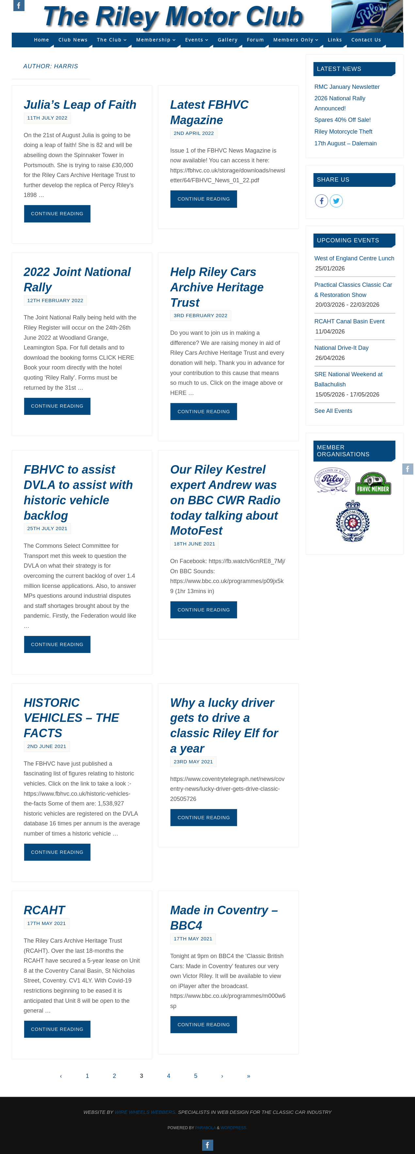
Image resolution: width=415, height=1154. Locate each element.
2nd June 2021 (47, 746)
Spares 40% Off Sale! (342, 120)
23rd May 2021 (193, 761)
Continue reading (57, 213)
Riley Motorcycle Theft (343, 131)
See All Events (333, 411)
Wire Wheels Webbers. (146, 1112)
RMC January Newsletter (347, 87)
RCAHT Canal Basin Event (349, 321)
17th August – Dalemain (345, 143)
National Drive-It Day (341, 348)
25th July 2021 (47, 528)
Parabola (205, 1128)
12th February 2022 (55, 300)
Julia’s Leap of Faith (80, 104)
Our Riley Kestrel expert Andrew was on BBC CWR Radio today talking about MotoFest (225, 500)
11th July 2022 (47, 118)
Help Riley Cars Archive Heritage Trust (216, 287)
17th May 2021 (46, 923)
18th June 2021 (194, 543)
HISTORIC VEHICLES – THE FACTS (71, 718)
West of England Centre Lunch (354, 258)
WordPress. (234, 1128)
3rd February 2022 (200, 315)
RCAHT (44, 910)
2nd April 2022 (194, 133)
